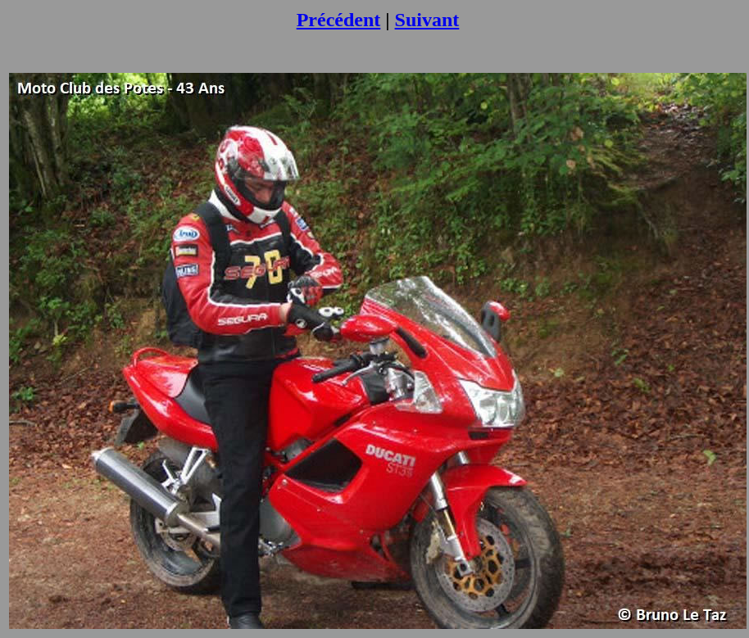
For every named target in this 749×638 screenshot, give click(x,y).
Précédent (339, 19)
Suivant (427, 19)
